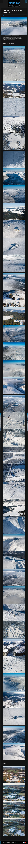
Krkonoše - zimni (6, 15)
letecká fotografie (7, 38)
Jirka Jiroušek (13, 37)
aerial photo (8, 35)
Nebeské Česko (11, 39)
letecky (20, 38)
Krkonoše (19, 37)
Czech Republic (6, 37)
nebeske (5, 39)
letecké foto (14, 38)
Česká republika (15, 35)
